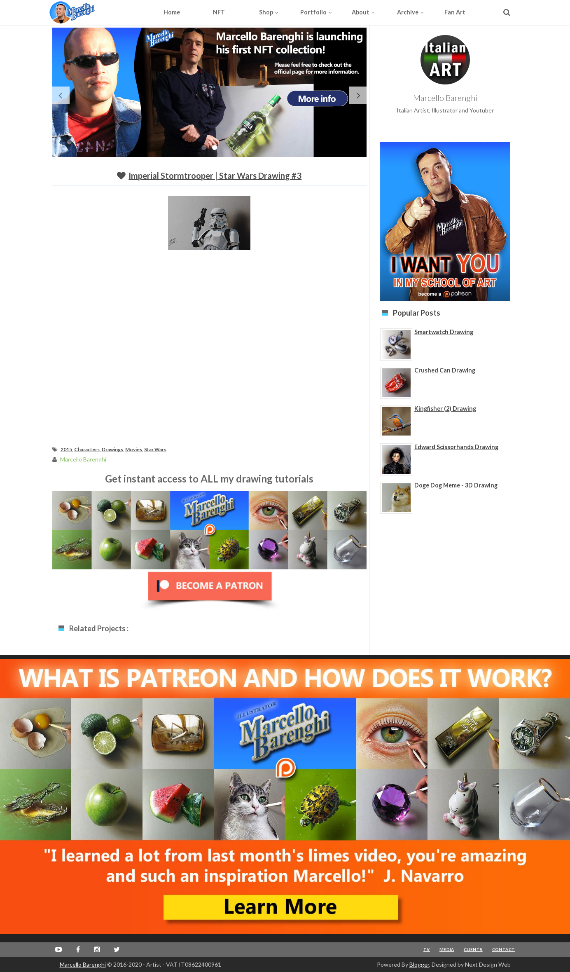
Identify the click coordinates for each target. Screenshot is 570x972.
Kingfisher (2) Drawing (445, 408)
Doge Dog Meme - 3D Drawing (456, 485)
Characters (87, 449)
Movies (133, 449)
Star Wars (155, 449)
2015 (66, 449)
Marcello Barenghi (83, 964)
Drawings (112, 449)
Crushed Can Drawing (444, 370)
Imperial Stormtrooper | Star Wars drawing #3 (214, 175)
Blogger (419, 964)
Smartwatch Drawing (443, 331)
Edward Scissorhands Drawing (456, 446)
